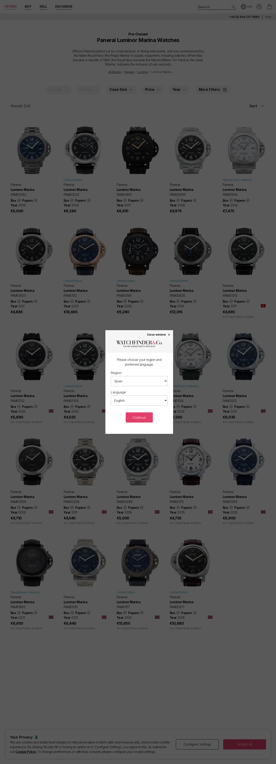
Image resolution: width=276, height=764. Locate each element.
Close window (158, 334)
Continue (139, 417)
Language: (119, 392)
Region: (116, 373)
